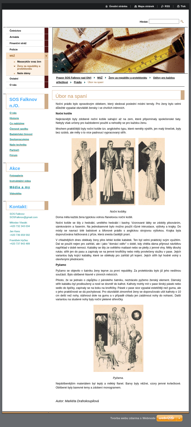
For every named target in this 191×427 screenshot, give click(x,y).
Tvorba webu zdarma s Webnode (132, 418)
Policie (14, 49)
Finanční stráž (18, 43)
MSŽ (100, 77)
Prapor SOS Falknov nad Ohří (73, 77)
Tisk (183, 6)
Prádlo (78, 82)
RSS (167, 6)
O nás (13, 85)
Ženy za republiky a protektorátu (127, 77)
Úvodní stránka (118, 6)
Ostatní (14, 78)
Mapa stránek (146, 6)
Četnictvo (15, 30)
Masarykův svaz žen (29, 61)
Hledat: (144, 21)
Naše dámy (23, 73)
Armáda (14, 37)
